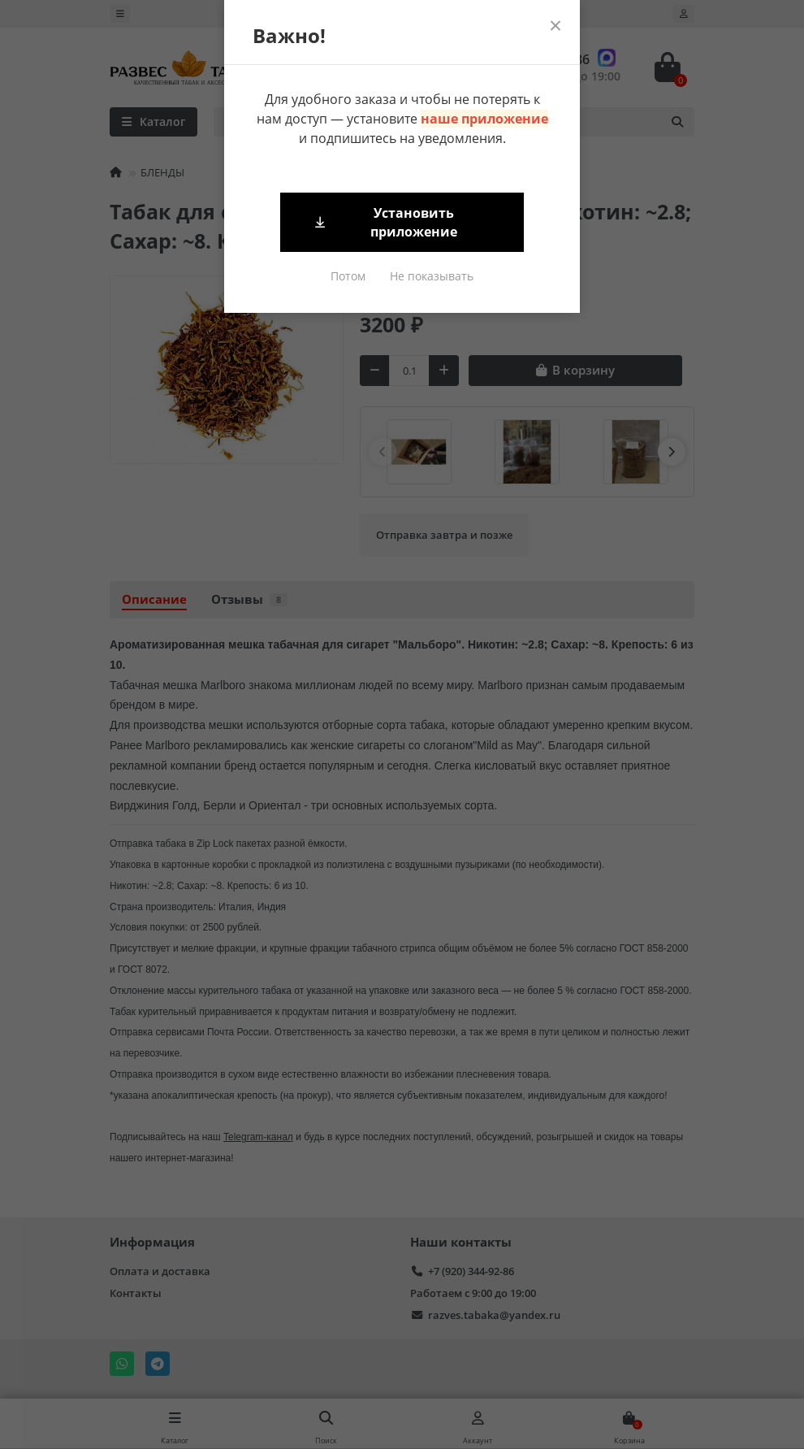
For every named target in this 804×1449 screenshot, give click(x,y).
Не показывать (431, 276)
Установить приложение (385, 222)
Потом (348, 276)
